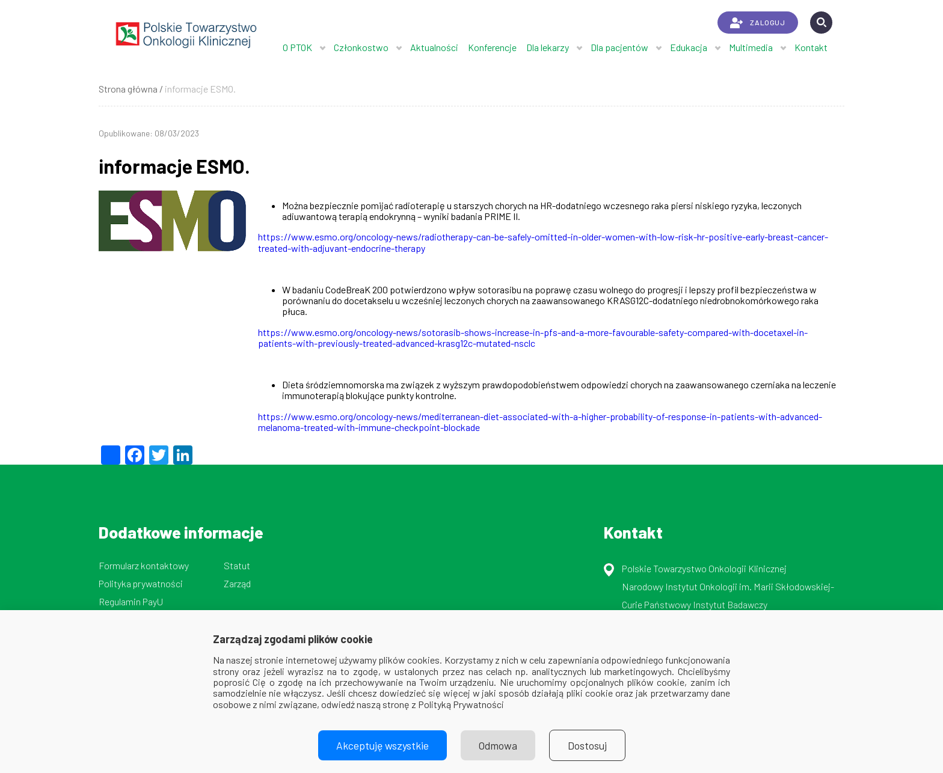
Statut (237, 565)
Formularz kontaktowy (144, 565)
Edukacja (688, 47)
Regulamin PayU (131, 601)
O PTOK (297, 47)
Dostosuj (587, 745)
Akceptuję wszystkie (382, 745)
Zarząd (237, 583)
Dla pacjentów (619, 47)
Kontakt (811, 47)
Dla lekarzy (547, 47)
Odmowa (498, 745)
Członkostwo (361, 47)
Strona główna (128, 88)
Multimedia (751, 47)
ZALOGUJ (757, 22)
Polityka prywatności (141, 583)
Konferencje (492, 47)
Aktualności (434, 47)
